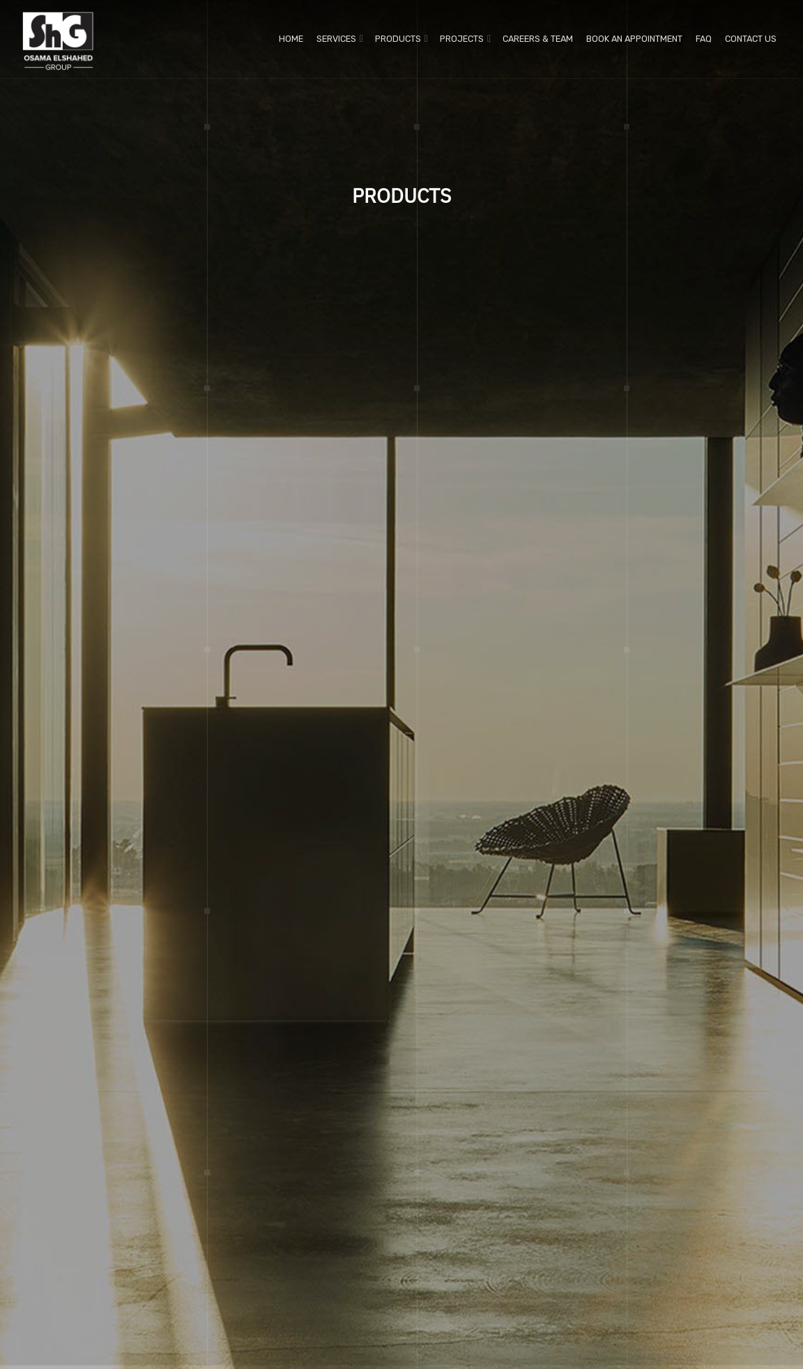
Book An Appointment (634, 38)
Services (336, 38)
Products (398, 38)
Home (291, 38)
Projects (462, 38)
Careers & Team (538, 38)
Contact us (751, 38)
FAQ (704, 38)
